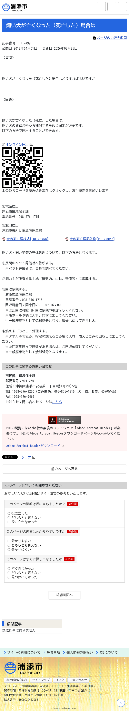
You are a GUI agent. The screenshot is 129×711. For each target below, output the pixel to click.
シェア (28, 457)
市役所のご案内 (16, 680)
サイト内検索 (101, 6)
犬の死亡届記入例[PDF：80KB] (92, 239)
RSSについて (108, 652)
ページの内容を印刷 (110, 37)
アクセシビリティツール (111, 6)
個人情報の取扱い (79, 652)
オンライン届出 (19, 144)
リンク (59, 680)
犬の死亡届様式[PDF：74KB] (27, 239)
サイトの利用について (23, 652)
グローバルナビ (122, 6)
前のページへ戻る (64, 468)
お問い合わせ (78, 680)
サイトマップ (41, 680)
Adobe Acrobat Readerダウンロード (35, 445)
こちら (57, 401)
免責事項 (53, 652)
